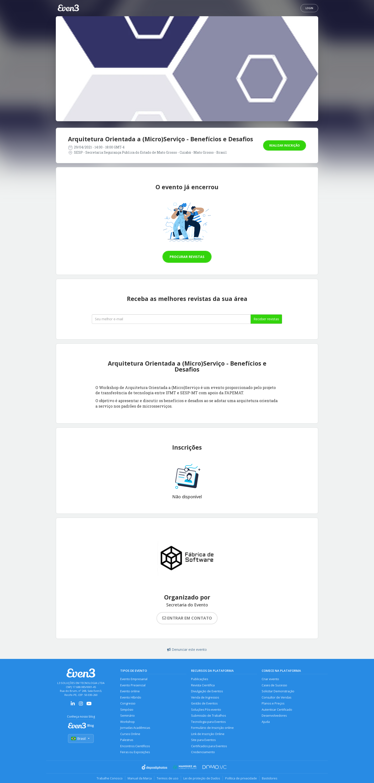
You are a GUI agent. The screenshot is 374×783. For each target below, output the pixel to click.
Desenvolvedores (274, 716)
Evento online (130, 691)
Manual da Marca (140, 778)
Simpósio (126, 710)
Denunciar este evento (187, 649)
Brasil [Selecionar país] (81, 738)
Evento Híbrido (130, 697)
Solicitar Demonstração (278, 691)
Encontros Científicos (135, 746)
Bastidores (269, 778)
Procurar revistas (187, 256)
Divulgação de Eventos (207, 691)
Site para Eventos (203, 740)
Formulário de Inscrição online (212, 728)
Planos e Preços (273, 703)
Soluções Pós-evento (206, 710)
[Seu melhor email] (171, 319)
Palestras (126, 740)
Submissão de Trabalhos (208, 716)
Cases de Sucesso (274, 685)
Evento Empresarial (133, 679)
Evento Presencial (132, 685)
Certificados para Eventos (209, 746)
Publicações (199, 679)
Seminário (127, 716)
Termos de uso (167, 778)
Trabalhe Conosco (110, 778)
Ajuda (266, 722)
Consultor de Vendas (276, 697)
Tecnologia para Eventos (208, 722)
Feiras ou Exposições (135, 752)
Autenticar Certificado (277, 710)
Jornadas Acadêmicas (135, 728)
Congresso (127, 703)
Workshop (127, 722)
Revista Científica (203, 685)
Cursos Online (130, 734)
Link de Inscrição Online (207, 734)
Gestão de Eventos (204, 703)
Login (309, 8)
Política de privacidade (241, 778)
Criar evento (270, 679)
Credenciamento (203, 752)
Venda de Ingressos (205, 697)
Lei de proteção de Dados (201, 778)
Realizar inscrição (284, 145)
